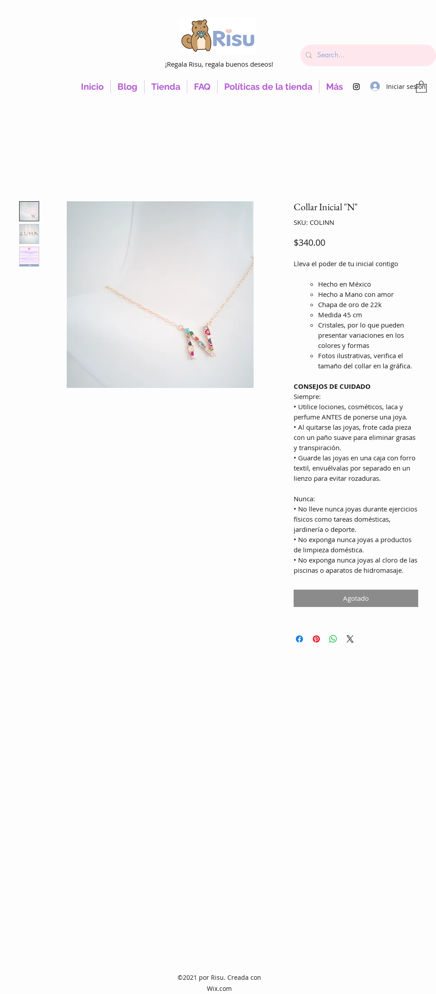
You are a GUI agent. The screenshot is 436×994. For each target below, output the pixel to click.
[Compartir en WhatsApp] (333, 639)
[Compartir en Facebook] (299, 639)
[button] (421, 86)
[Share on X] (350, 639)
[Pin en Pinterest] (316, 639)
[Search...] (367, 55)
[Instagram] (356, 86)
